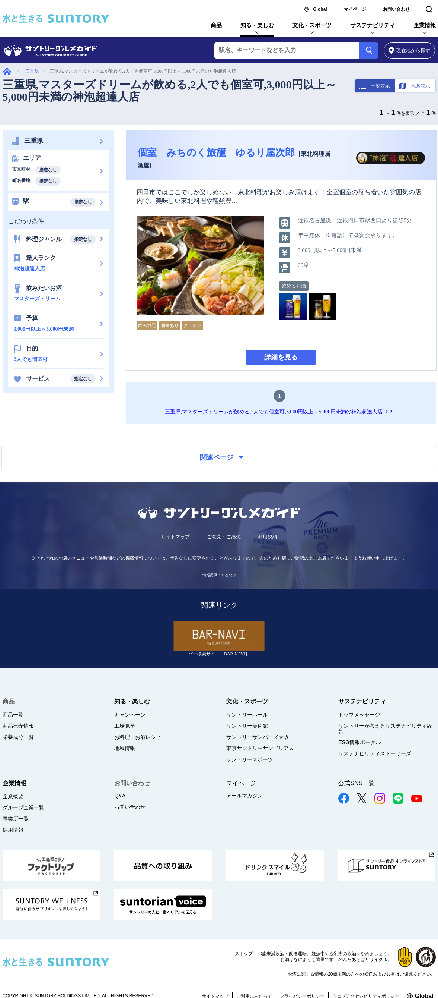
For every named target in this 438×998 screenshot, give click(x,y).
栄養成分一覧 (18, 737)
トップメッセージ (359, 715)
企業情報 (424, 25)
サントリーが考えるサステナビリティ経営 (385, 728)
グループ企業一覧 (23, 807)
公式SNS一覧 (356, 783)
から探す (410, 50)
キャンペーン (130, 715)
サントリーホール (247, 715)
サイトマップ (175, 536)
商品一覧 (13, 715)
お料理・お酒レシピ (137, 737)
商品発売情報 (18, 726)
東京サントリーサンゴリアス (260, 748)
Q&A (119, 796)
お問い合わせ (396, 9)
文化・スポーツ (312, 25)
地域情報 (124, 748)
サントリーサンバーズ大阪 (257, 737)
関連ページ (222, 457)
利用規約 (267, 536)
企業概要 (13, 796)
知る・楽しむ (257, 25)
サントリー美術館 (247, 726)
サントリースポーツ (249, 759)
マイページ (355, 9)
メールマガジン (244, 796)
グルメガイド (7, 71)
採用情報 (13, 830)
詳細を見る (281, 357)
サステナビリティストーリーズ (374, 753)
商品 (216, 25)
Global (320, 9)
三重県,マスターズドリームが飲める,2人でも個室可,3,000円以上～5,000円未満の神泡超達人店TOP (278, 412)
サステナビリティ (372, 25)
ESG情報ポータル (359, 742)
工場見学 (124, 726)
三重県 (32, 71)
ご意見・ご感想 (224, 536)
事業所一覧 (16, 819)
